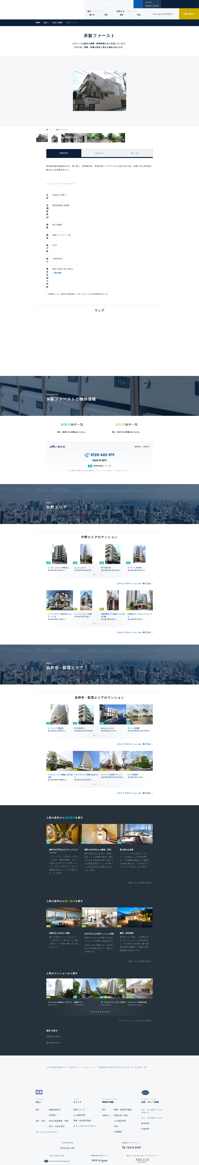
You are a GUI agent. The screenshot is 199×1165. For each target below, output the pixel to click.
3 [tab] (98, 533)
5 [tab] (102, 533)
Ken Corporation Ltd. (26, 9)
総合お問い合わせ (72, 1154)
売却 (116, 1091)
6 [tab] (104, 533)
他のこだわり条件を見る (140, 842)
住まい (89, 4)
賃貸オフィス (79, 1074)
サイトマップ (128, 1154)
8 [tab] (104, 975)
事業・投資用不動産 (82, 1085)
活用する (120, 11)
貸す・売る (41, 1085)
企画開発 (118, 1096)
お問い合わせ (189, 14)
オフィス (100, 4)
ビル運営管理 (79, 1080)
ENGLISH (148, 2)
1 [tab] (94, 533)
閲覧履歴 (170, 6)
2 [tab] (96, 533)
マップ (107, 425)
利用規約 (114, 1154)
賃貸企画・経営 (121, 1080)
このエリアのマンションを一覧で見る (133, 542)
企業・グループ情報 (132, 4)
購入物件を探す (53, 1006)
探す (89, 11)
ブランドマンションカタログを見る (134, 984)
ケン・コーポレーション (152, 1082)
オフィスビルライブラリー (85, 1091)
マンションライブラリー (163, 14)
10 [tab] (109, 975)
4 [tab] (100, 533)
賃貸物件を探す (53, 1000)
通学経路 (70, 246)
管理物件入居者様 (152, 6)
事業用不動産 (114, 4)
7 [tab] (102, 975)
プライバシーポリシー (95, 1154)
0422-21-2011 (99, 419)
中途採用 (145, 1093)
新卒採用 (145, 1088)
